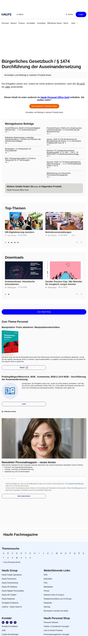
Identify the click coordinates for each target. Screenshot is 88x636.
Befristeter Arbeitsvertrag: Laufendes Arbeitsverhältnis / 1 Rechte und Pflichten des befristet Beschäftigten (23, 139)
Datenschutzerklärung (75, 484)
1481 (7, 87)
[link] (5, 23)
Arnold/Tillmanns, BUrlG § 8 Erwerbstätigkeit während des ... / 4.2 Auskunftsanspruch (22, 129)
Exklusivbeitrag (53, 214)
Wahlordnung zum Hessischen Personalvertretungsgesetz (59, 174)
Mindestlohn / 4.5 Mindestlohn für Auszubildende (18, 150)
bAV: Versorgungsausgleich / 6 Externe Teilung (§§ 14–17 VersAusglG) (20, 159)
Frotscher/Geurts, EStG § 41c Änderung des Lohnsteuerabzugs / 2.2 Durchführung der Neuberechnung (64, 130)
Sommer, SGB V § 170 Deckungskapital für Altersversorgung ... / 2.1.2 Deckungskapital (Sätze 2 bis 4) (64, 163)
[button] (20, 14)
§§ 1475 (81, 84)
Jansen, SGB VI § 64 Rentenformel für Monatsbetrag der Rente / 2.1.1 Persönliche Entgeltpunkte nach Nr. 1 (64, 141)
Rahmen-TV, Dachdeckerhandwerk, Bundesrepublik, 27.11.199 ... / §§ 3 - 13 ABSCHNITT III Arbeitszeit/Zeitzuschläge (63, 152)
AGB (30, 484)
